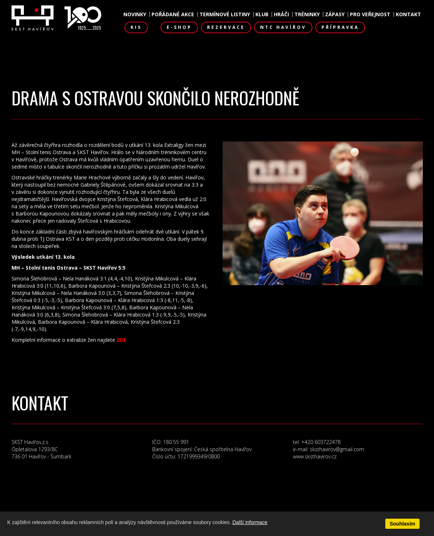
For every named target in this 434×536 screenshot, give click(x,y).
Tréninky (307, 14)
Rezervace (226, 27)
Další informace (249, 522)
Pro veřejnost (370, 14)
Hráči (281, 14)
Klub (261, 14)
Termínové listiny (225, 14)
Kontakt (408, 14)
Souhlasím (402, 524)
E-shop (179, 27)
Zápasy (335, 14)
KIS (136, 27)
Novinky (134, 14)
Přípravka (340, 27)
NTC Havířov (283, 27)
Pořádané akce (173, 14)
